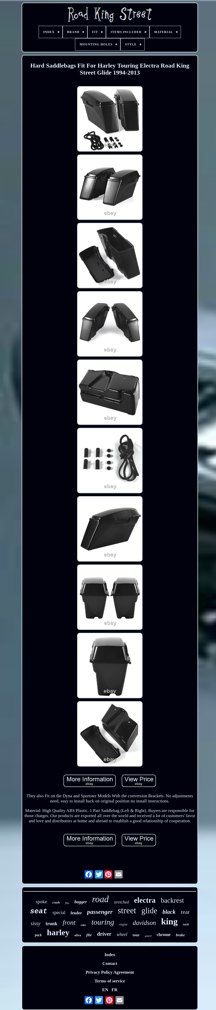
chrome (164, 934)
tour (136, 935)
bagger (80, 901)
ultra (77, 935)
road (100, 899)
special (59, 912)
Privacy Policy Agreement (110, 972)
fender (76, 913)
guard (148, 935)
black (169, 912)
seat (38, 911)
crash (56, 902)
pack (38, 935)
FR (115, 989)
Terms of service (110, 981)
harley (58, 932)
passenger (100, 911)
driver (104, 934)
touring (102, 922)
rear (185, 912)
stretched (121, 902)
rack (186, 924)
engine (123, 924)
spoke (41, 901)
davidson (144, 922)
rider (83, 925)
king (169, 921)
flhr (89, 935)
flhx (67, 903)
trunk (51, 923)
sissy (35, 923)
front (69, 922)
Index (109, 954)
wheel (122, 934)
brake (180, 935)
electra (145, 900)
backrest (172, 900)
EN (105, 989)
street (127, 910)
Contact (109, 963)
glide (149, 910)
